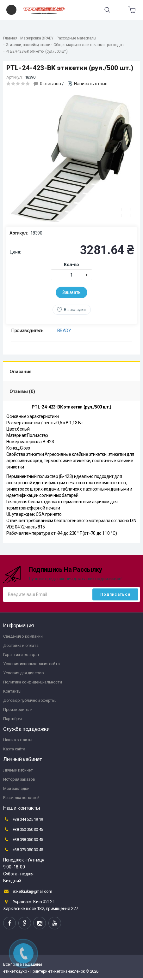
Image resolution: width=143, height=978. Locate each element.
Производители (18, 709)
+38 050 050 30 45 (23, 829)
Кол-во (71, 264)
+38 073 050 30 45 (23, 849)
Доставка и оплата (20, 645)
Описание (20, 371)
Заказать (71, 292)
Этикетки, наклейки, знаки (28, 45)
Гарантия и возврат (21, 654)
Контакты (12, 691)
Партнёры (12, 718)
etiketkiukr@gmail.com (27, 891)
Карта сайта (14, 749)
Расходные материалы (76, 38)
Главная (10, 38)
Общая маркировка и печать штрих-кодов (88, 45)
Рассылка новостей (21, 797)
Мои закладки (16, 788)
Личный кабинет (18, 770)
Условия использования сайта (31, 663)
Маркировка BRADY (36, 38)
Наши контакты (17, 739)
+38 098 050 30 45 (23, 839)
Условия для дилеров (23, 673)
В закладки (75, 309)
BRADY (64, 330)
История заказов (19, 779)
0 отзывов (50, 83)
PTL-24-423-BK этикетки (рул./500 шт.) (37, 51)
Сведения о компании (22, 636)
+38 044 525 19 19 (23, 819)
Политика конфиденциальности (32, 682)
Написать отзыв (91, 83)
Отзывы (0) (22, 391)
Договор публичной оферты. (29, 700)
